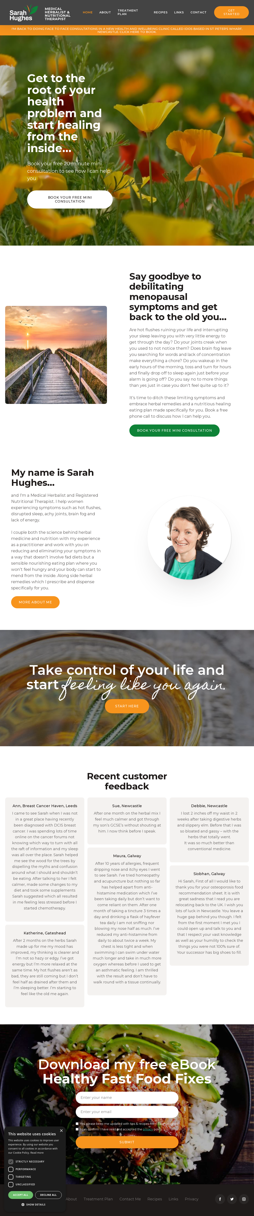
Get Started (232, 12)
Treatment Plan (98, 1199)
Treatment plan (128, 12)
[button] (35, 1205)
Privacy (191, 1199)
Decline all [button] (48, 1195)
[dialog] (35, 1169)
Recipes (161, 12)
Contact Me (130, 1199)
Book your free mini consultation (70, 199)
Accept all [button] (20, 1195)
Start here (127, 706)
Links (179, 12)
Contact (198, 12)
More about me (35, 602)
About (105, 12)
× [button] (61, 1130)
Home (88, 12)
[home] (24, 12)
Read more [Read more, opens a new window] (37, 1152)
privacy (148, 1129)
